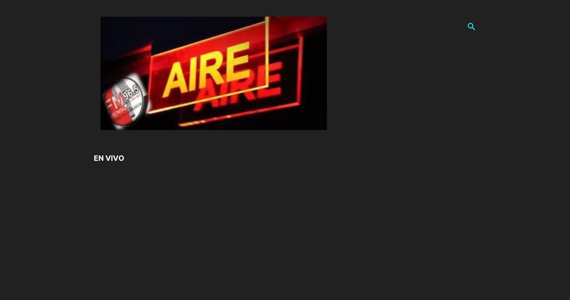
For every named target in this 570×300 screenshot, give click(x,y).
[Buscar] (472, 27)
